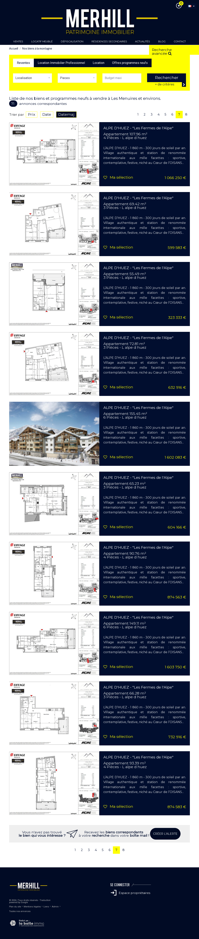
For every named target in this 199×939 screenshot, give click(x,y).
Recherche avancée (162, 51)
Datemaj (66, 114)
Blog (162, 41)
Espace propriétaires (130, 893)
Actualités (142, 41)
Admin (55, 906)
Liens (46, 906)
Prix (31, 114)
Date (46, 114)
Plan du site (15, 906)
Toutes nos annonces (20, 911)
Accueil (13, 48)
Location (98, 63)
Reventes (23, 63)
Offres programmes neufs (130, 63)
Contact (180, 41)
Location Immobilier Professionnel (61, 63)
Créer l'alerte (165, 834)
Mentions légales (32, 906)
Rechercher (166, 77)
